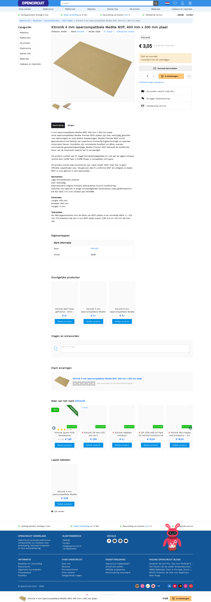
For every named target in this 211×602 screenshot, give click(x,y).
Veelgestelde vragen (72, 575)
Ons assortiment (70, 569)
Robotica (91, 9)
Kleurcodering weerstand (117, 572)
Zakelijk (180, 15)
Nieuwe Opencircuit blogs (164, 559)
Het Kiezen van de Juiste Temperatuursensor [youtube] (171, 566)
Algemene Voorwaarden (29, 569)
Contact (189, 15)
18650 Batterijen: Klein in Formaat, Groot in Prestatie (171, 569)
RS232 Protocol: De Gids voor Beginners (169, 572)
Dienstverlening (115, 559)
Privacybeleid (24, 572)
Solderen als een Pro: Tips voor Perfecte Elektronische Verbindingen (171, 563)
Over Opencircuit (72, 559)
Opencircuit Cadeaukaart (117, 563)
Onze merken (25, 9)
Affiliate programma (115, 569)
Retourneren (24, 566)
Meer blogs (154, 575)
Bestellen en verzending (30, 563)
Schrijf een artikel (114, 566)
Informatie (24, 559)
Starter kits (112, 9)
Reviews (66, 566)
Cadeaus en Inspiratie (182, 9)
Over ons (66, 563)
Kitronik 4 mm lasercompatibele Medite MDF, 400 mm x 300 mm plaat (107, 378)
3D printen (135, 9)
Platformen (70, 9)
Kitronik (94, 248)
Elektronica (48, 9)
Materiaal (155, 9)
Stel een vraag (68, 347)
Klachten (22, 575)
